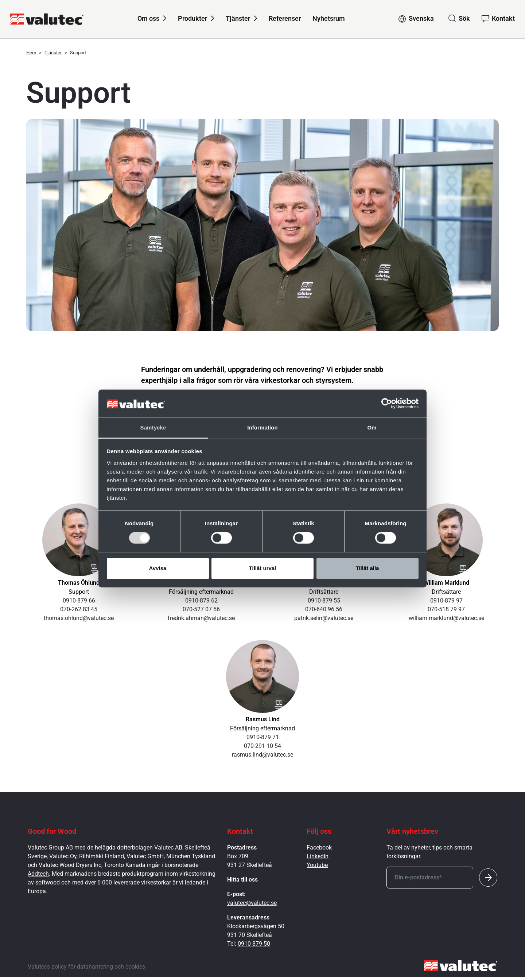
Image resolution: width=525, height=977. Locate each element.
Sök (464, 18)
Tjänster (238, 18)
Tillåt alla (367, 568)
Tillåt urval (262, 568)
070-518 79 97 (446, 609)
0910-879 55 (324, 600)
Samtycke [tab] (153, 427)
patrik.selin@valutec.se (323, 618)
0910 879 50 (254, 943)
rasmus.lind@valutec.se (262, 754)
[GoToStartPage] (46, 19)
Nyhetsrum (328, 18)
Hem (31, 52)
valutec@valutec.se (252, 902)
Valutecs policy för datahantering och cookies (86, 966)
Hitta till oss (242, 879)
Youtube (317, 865)
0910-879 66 (79, 600)
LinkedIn (317, 856)
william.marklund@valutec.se (446, 618)
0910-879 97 (446, 600)
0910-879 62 (201, 600)
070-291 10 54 (262, 745)
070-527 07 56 (201, 609)
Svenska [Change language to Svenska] (421, 18)
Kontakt (503, 18)
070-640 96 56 (323, 609)
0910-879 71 (262, 737)
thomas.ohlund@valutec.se (79, 618)
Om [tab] (371, 427)
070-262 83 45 (78, 609)
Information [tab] (262, 427)
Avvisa (158, 568)
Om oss (148, 18)
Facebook (319, 847)
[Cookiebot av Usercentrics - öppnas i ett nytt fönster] (387, 403)
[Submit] (488, 877)
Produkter (192, 18)
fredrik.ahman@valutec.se (201, 618)
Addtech (38, 873)
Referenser (285, 18)
